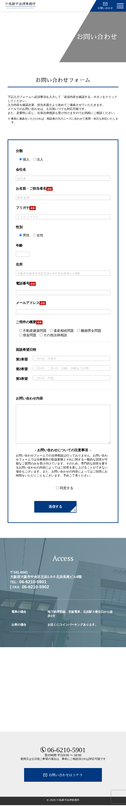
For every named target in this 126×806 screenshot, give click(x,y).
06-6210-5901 (66, 750)
